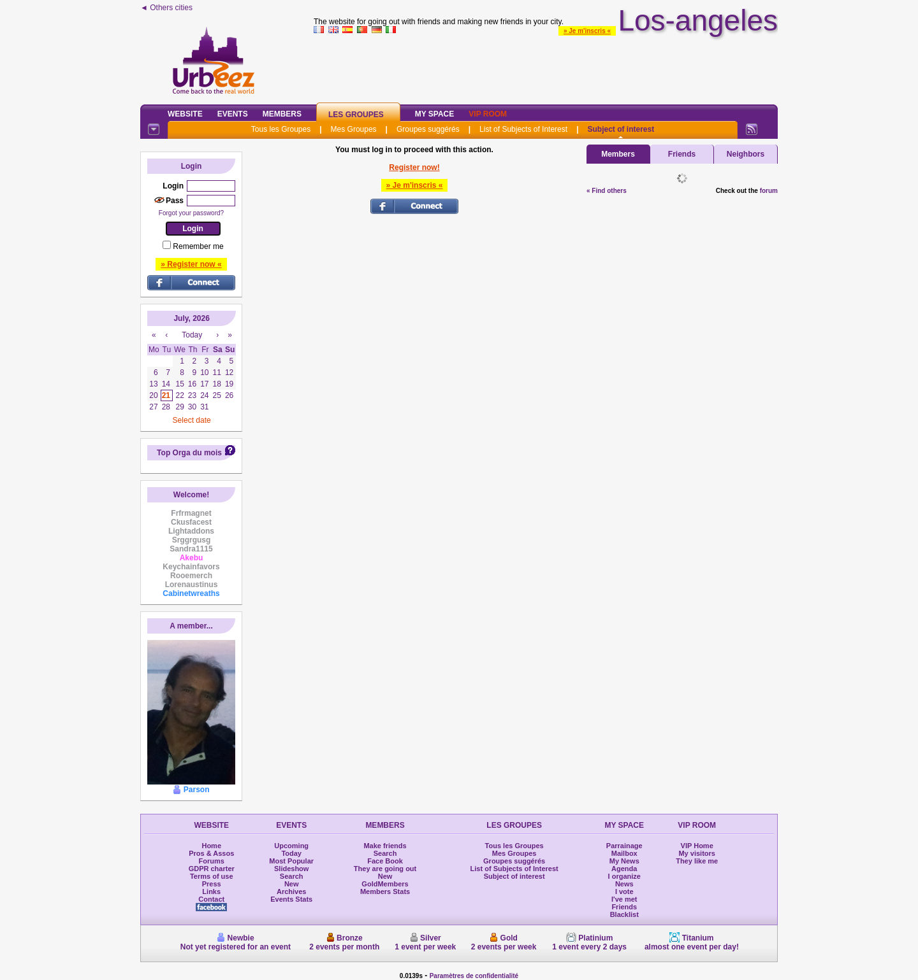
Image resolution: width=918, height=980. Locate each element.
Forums (211, 861)
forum (769, 190)
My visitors (696, 853)
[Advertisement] (546, 66)
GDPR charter (212, 868)
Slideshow (291, 868)
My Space (435, 114)
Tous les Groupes (280, 129)
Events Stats (291, 899)
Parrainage (624, 845)
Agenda (624, 868)
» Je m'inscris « (587, 30)
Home (211, 845)
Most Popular (291, 861)
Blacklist (624, 914)
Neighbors (745, 154)
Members (282, 114)
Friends (682, 154)
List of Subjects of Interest (523, 129)
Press (211, 884)
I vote (624, 891)
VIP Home (697, 845)
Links (211, 891)
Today (291, 853)
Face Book (385, 861)
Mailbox (624, 853)
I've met (624, 899)
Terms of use (211, 876)
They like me (697, 861)
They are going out (385, 868)
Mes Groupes (354, 129)
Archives (291, 891)
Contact (211, 899)
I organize (624, 876)
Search (291, 876)
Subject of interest (620, 129)
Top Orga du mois (189, 452)
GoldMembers (384, 884)
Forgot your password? (191, 213)
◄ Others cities (166, 7)
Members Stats (385, 891)
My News (624, 861)
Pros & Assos (211, 853)
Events (232, 114)
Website (185, 114)
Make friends (384, 845)
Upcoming (291, 845)
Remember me (198, 246)
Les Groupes (356, 114)
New (291, 884)
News (624, 884)
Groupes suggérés (428, 129)
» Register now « (191, 264)
